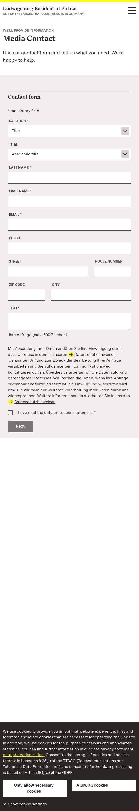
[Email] (69, 225)
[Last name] (69, 178)
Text (14, 308)
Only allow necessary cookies (34, 788)
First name (20, 191)
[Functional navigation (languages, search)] (132, 11)
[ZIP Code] (26, 295)
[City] (91, 295)
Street (15, 261)
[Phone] (69, 248)
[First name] (69, 201)
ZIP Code (17, 285)
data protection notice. (24, 754)
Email (15, 215)
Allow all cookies (92, 785)
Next (20, 426)
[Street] (48, 271)
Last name (20, 168)
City (56, 285)
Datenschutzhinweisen (95, 354)
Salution (19, 121)
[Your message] (69, 321)
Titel (13, 144)
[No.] (112, 271)
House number (108, 261)
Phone (15, 238)
